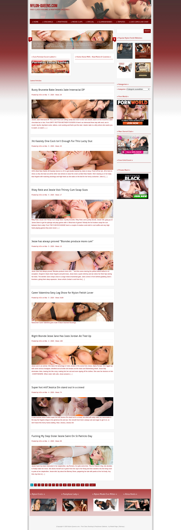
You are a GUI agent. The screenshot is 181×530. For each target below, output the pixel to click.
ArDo (40, 95)
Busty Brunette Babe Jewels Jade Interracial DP (58, 89)
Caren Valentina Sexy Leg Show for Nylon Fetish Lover (62, 292)
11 (69, 485)
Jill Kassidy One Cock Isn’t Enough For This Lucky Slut (62, 141)
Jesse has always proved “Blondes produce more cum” (62, 241)
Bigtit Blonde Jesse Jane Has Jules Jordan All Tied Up (61, 336)
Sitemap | (122, 526)
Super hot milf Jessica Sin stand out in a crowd (58, 387)
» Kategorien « (122, 89)
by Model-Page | (113, 526)
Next (114, 39)
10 (64, 485)
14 (82, 485)
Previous (30, 39)
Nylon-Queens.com (43, 6)
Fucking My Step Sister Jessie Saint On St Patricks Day (62, 436)
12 (73, 485)
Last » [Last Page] (92, 485)
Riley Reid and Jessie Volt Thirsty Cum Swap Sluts (60, 189)
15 (87, 485)
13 (78, 485)
